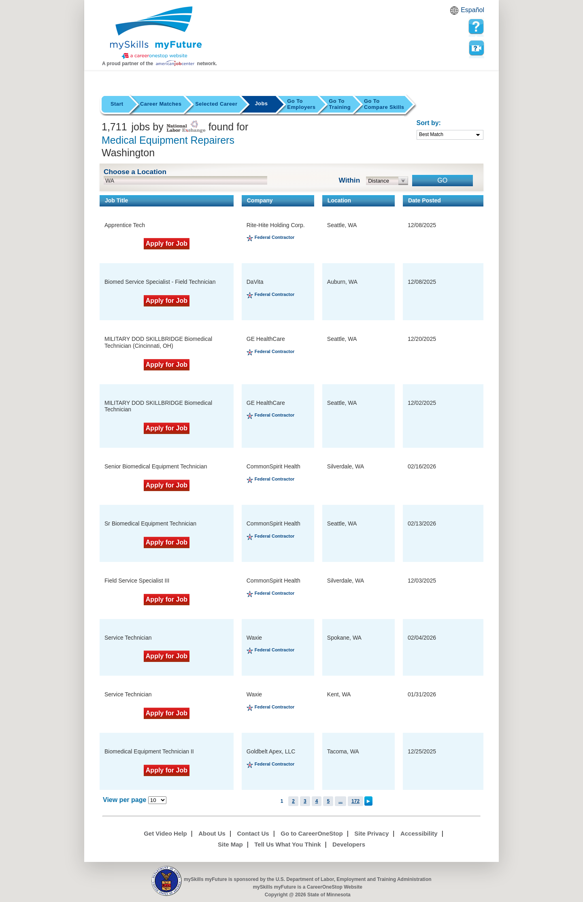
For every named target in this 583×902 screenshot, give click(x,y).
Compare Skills (384, 104)
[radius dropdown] (387, 181)
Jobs (261, 103)
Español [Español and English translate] (472, 9)
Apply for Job (166, 243)
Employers (301, 104)
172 (355, 801)
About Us (212, 833)
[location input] (185, 180)
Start (117, 104)
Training (340, 104)
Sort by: (429, 122)
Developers (348, 844)
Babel (455, 12)
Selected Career (216, 104)
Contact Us (253, 833)
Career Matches (160, 104)
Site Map (230, 844)
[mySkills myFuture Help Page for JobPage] (476, 27)
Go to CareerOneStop (312, 833)
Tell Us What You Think (287, 844)
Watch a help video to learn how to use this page (476, 48)
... (340, 801)
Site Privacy (371, 833)
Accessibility (419, 833)
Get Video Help (165, 833)
